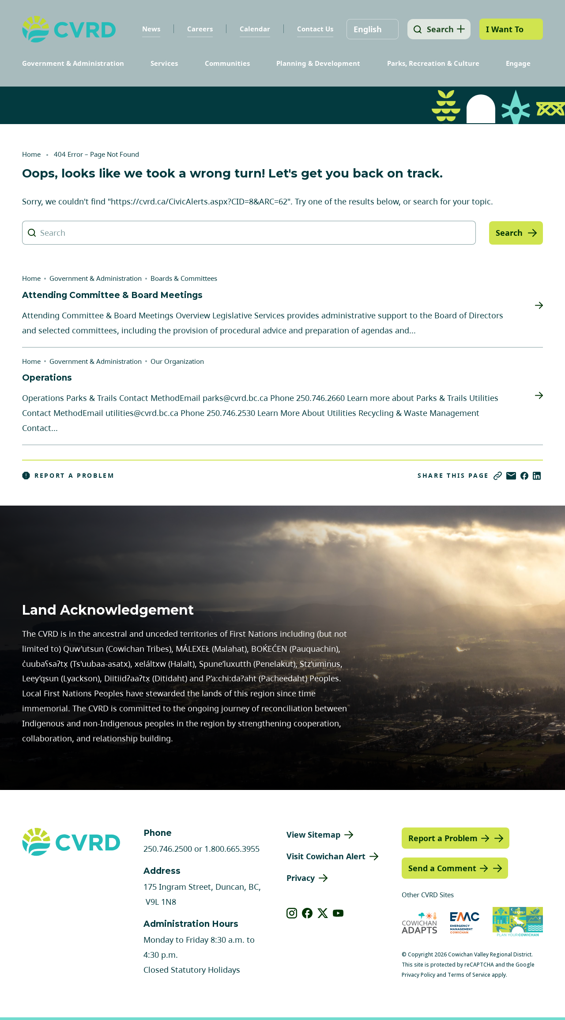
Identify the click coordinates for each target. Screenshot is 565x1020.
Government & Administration (73, 63)
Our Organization (177, 361)
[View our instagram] (292, 913)
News (149, 28)
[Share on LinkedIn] (537, 475)
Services (164, 63)
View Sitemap (313, 834)
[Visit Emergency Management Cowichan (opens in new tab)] (465, 922)
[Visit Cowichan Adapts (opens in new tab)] (419, 922)
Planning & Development (318, 63)
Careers (198, 28)
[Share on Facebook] (524, 475)
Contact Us (313, 28)
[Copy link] (497, 475)
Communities (227, 63)
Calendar (252, 28)
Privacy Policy (418, 974)
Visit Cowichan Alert (325, 856)
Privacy (300, 878)
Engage (518, 63)
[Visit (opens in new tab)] (518, 922)
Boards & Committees (184, 278)
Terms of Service (469, 974)
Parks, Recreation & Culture (433, 63)
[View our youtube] (338, 913)
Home (31, 154)
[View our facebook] (307, 913)
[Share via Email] (511, 476)
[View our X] (322, 913)
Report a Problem (68, 476)
